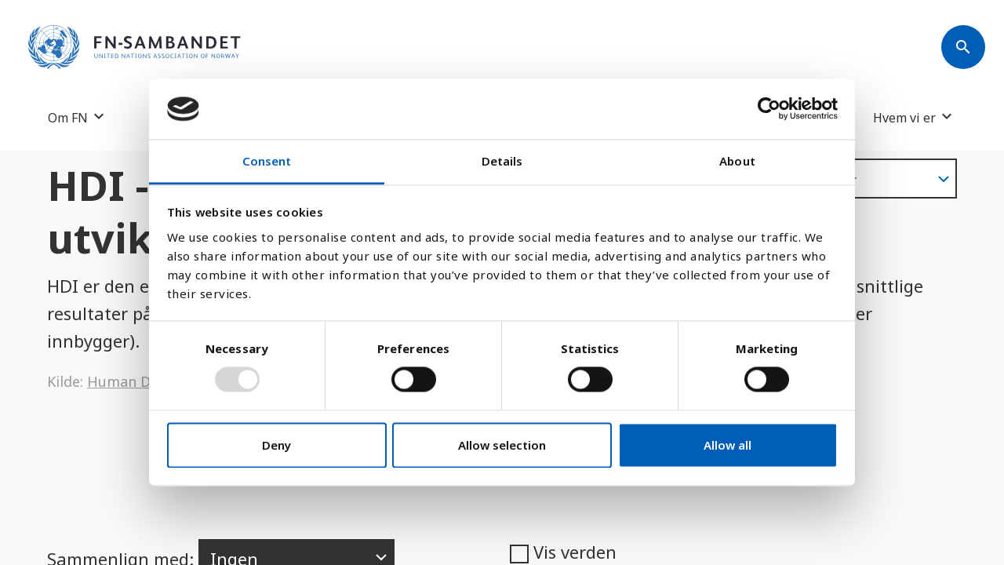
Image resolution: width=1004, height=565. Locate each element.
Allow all (727, 445)
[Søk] (963, 47)
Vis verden (563, 551)
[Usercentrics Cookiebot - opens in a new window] (769, 109)
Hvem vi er (904, 117)
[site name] (134, 47)
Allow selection (502, 445)
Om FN (68, 117)
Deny (276, 445)
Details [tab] (502, 161)
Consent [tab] (267, 161)
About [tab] (737, 161)
